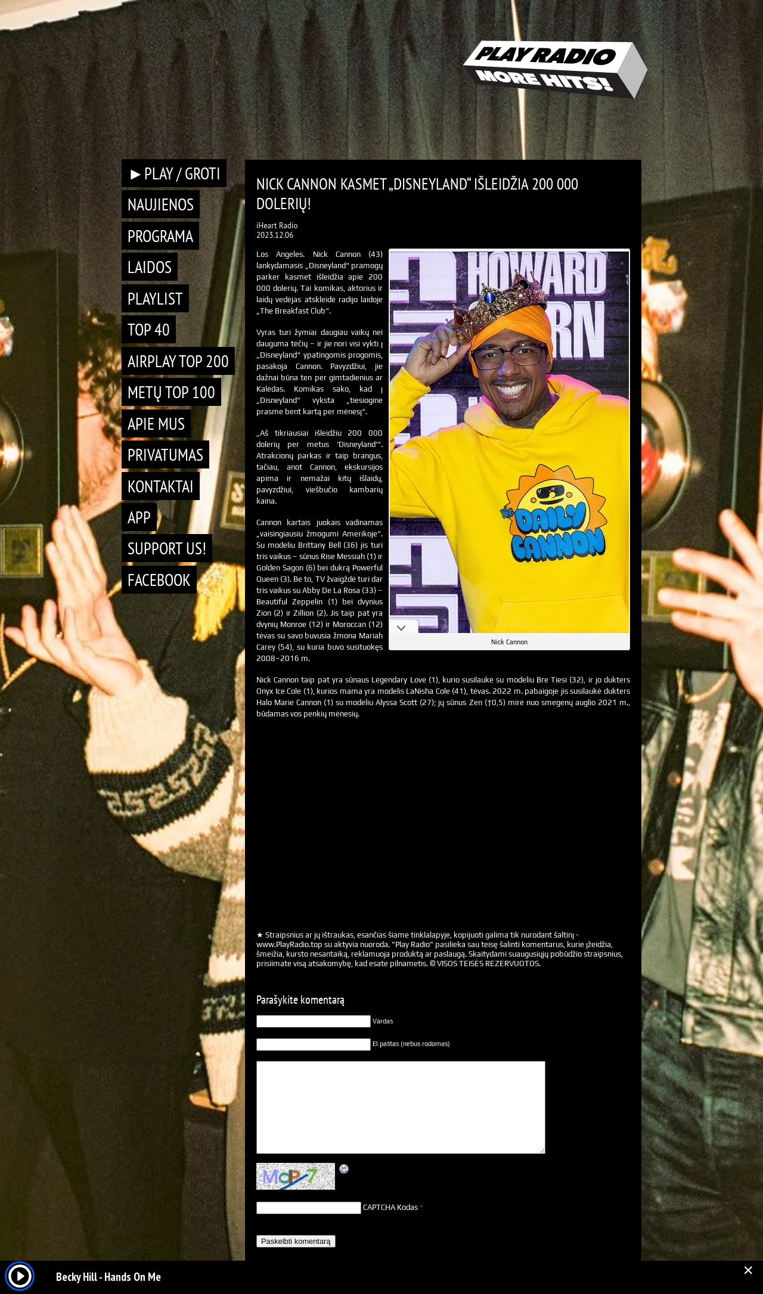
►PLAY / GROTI (174, 173)
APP (139, 517)
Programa (160, 236)
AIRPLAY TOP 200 (178, 361)
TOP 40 (149, 329)
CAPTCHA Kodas (390, 1207)
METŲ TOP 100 (171, 392)
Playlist (155, 298)
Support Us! (167, 548)
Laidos (150, 267)
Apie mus (156, 423)
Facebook (159, 580)
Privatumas (165, 454)
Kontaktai (161, 486)
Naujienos (161, 204)
